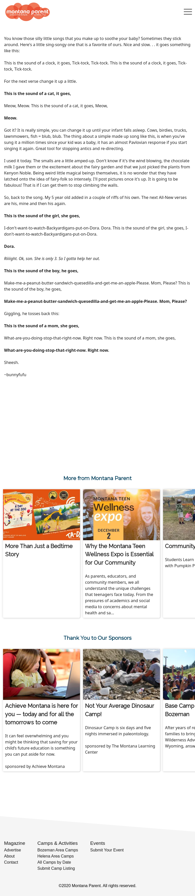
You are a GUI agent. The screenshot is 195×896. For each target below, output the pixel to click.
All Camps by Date (54, 862)
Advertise (12, 850)
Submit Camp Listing (56, 868)
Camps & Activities (57, 843)
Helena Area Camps (55, 856)
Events (97, 843)
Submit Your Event (107, 850)
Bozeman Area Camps (57, 850)
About (9, 856)
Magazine (14, 843)
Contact (11, 862)
